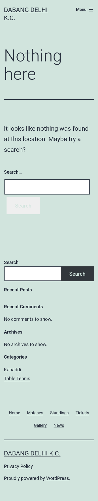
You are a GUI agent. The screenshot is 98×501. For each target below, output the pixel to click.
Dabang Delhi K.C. (32, 453)
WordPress (57, 478)
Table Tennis (17, 378)
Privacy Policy (18, 466)
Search (11, 262)
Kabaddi (12, 369)
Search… (13, 172)
